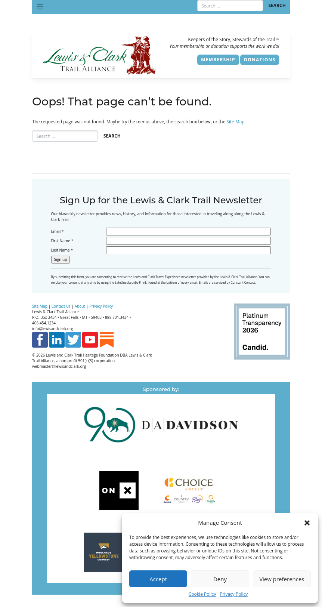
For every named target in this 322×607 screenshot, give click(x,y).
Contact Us (61, 306)
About (80, 306)
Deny (220, 579)
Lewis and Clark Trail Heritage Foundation (82, 355)
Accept (158, 579)
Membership (218, 59)
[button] (307, 522)
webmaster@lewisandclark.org (59, 366)
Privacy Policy (234, 594)
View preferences (281, 579)
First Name (62, 240)
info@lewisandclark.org (52, 328)
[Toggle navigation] (40, 6)
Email (57, 231)
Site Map (235, 121)
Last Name (62, 250)
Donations (259, 59)
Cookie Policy (202, 594)
